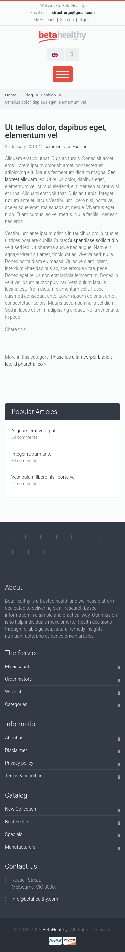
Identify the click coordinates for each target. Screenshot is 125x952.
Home (13, 95)
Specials (62, 835)
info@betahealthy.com (35, 899)
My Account (43, 19)
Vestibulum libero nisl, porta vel (43, 477)
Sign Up (67, 19)
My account (62, 667)
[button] (55, 54)
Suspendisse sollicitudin (93, 240)
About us (62, 739)
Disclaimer (62, 751)
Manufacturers (62, 848)
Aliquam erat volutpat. (34, 430)
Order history (62, 680)
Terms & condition (62, 777)
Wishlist (62, 693)
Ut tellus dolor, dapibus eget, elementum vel (45, 102)
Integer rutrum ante (31, 454)
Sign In (85, 19)
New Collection (62, 810)
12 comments (52, 146)
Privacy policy (62, 764)
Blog (31, 95)
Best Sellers (62, 823)
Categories (62, 705)
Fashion (51, 95)
